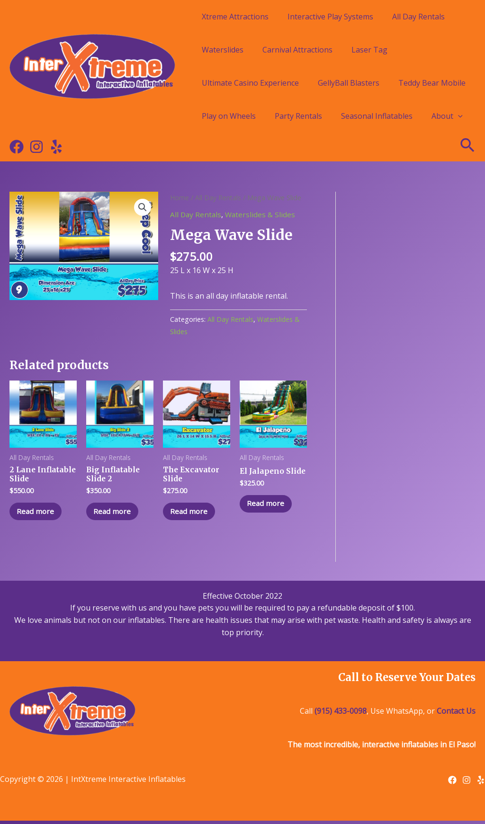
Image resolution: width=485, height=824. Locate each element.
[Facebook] (16, 147)
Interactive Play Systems (330, 16)
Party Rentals (298, 116)
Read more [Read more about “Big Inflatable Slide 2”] (115, 513)
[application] (458, 116)
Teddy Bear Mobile (432, 83)
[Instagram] (36, 147)
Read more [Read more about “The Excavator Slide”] (191, 513)
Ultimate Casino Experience (250, 83)
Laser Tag (369, 49)
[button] (142, 207)
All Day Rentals (418, 16)
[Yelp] (56, 147)
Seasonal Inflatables (377, 116)
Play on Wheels (229, 116)
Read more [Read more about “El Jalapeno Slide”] (268, 513)
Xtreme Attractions (235, 16)
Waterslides (222, 49)
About (447, 116)
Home (179, 197)
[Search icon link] (468, 147)
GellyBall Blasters (348, 83)
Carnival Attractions (297, 49)
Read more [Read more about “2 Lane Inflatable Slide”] (38, 513)
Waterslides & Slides (261, 214)
